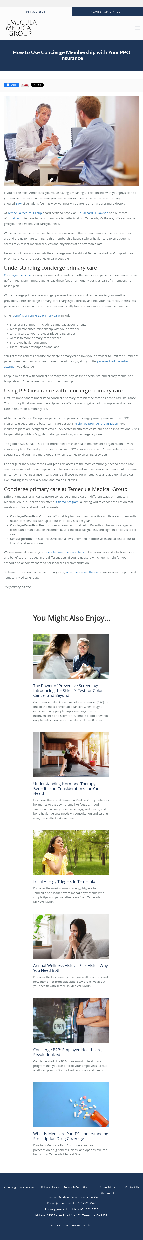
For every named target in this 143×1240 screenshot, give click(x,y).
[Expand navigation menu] (137, 28)
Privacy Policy (50, 1187)
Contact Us (132, 1187)
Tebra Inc (30, 1187)
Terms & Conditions (77, 1187)
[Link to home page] (45, 28)
